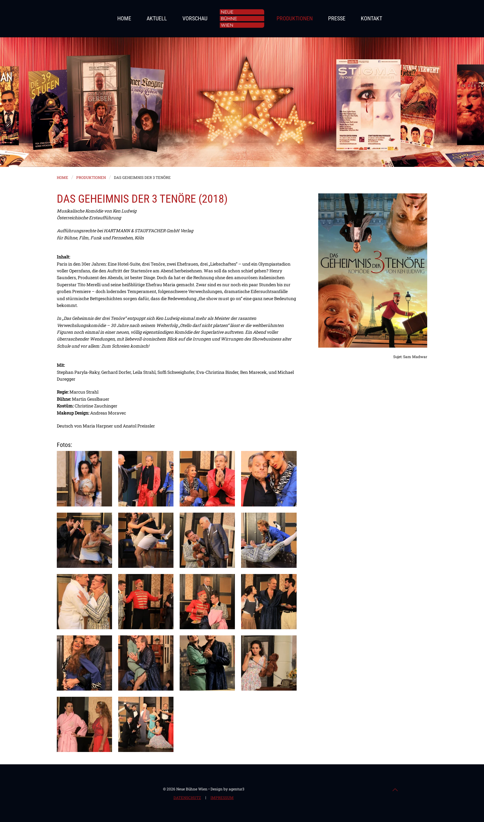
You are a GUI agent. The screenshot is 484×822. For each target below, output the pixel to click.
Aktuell (157, 18)
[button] (84, 478)
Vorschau (194, 18)
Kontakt (371, 18)
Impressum (222, 798)
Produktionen (295, 18)
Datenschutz (187, 798)
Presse (336, 18)
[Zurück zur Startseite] (242, 18)
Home (124, 18)
